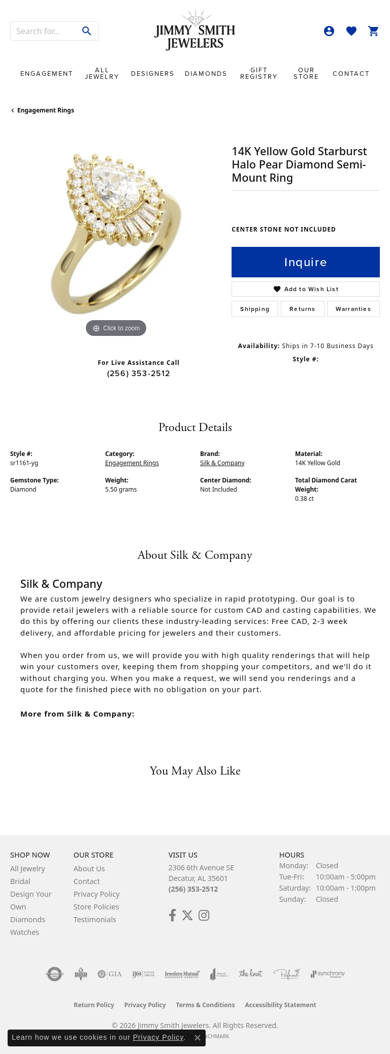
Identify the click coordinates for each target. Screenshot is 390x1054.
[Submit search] (87, 31)
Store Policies (96, 906)
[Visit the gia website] (110, 974)
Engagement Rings (45, 110)
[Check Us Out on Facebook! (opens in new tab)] (172, 915)
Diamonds (206, 73)
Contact (351, 73)
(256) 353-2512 (139, 373)
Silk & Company (222, 463)
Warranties (353, 309)
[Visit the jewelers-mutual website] (182, 974)
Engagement (46, 73)
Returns (302, 309)
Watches (24, 932)
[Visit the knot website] (250, 974)
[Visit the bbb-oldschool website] (80, 974)
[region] (115, 234)
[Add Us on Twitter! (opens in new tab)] (187, 915)
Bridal (20, 881)
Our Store (306, 73)
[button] (329, 31)
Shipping (255, 309)
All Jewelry (102, 73)
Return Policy (94, 1005)
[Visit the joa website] (219, 974)
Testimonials (95, 919)
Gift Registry (259, 73)
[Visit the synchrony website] (327, 974)
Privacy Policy (97, 894)
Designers (153, 73)
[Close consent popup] (197, 1038)
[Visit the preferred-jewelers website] (287, 974)
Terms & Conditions (205, 1005)
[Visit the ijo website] (143, 974)
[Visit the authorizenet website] (54, 974)
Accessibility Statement (280, 1005)
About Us (89, 868)
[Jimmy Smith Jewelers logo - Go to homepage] (195, 31)
